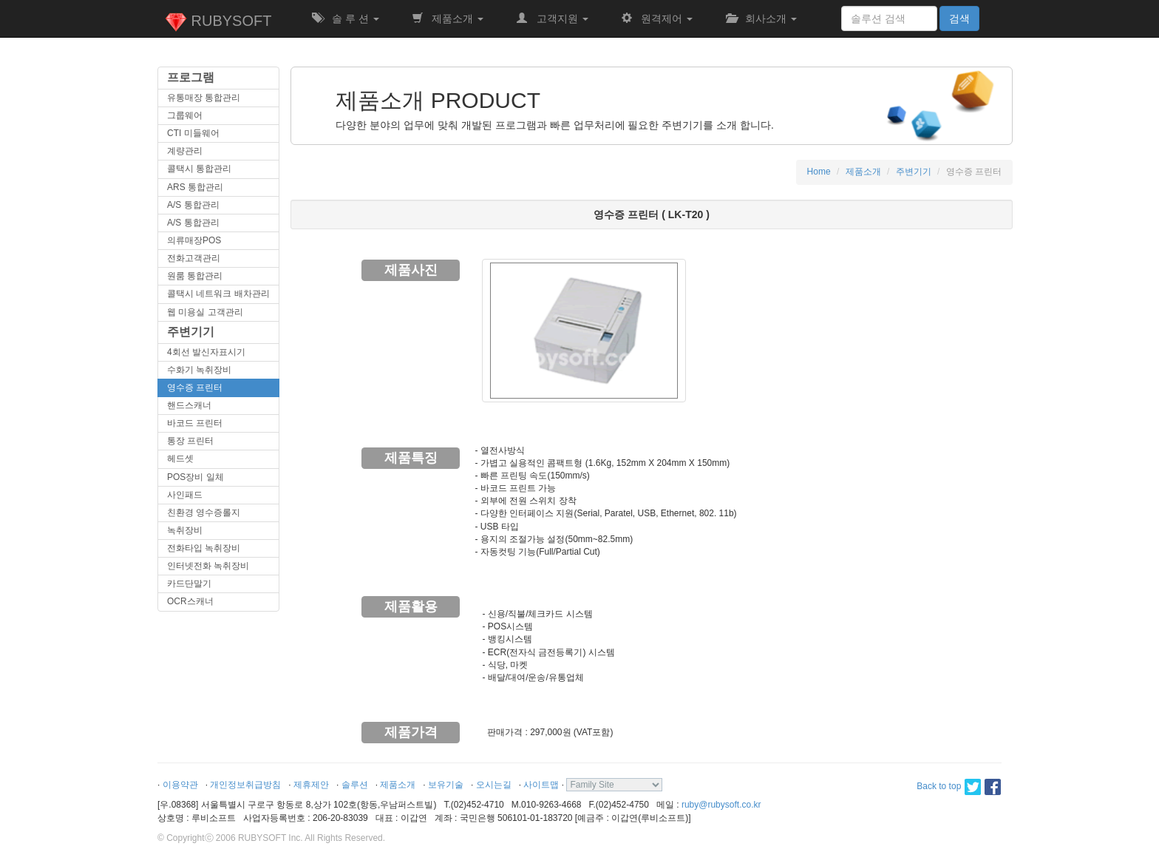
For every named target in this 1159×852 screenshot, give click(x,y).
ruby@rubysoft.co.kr (721, 804)
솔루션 (354, 785)
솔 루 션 (345, 18)
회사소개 (761, 18)
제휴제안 (311, 785)
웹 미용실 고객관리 (205, 312)
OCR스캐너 (190, 601)
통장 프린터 (190, 441)
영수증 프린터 (194, 387)
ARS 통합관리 (195, 187)
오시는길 (493, 785)
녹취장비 (185, 530)
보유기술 (445, 785)
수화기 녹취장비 (199, 370)
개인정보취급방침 (245, 785)
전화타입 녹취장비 (203, 548)
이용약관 (180, 785)
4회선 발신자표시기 (206, 352)
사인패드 (185, 495)
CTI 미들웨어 (193, 133)
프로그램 (190, 77)
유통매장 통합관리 (203, 97)
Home (819, 171)
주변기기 (190, 331)
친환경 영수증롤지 (203, 512)
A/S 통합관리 (193, 205)
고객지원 (552, 18)
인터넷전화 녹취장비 (208, 566)
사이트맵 (541, 785)
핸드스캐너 (189, 405)
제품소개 (447, 18)
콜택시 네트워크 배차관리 (218, 293)
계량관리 (185, 151)
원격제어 (657, 18)
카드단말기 (189, 583)
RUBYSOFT (218, 22)
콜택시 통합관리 (199, 168)
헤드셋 (180, 458)
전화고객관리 (193, 258)
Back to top (939, 786)
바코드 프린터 (194, 423)
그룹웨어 (185, 115)
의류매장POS (194, 240)
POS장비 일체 (195, 477)
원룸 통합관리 (194, 276)
